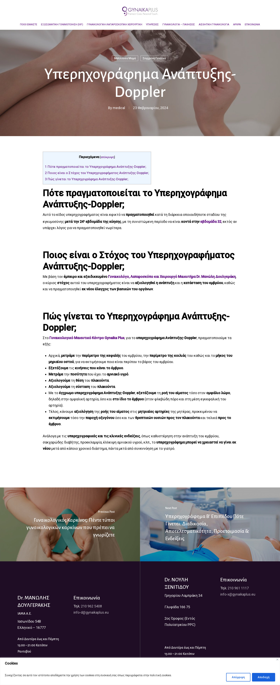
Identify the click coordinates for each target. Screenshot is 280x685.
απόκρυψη (107, 157)
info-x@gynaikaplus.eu (237, 594)
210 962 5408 (91, 606)
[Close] (277, 659)
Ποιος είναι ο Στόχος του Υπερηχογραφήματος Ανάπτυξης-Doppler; (97, 173)
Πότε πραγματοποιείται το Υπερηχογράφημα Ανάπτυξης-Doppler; (95, 167)
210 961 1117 (238, 588)
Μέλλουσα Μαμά (125, 58)
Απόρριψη (238, 677)
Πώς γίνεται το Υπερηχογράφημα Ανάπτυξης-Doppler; (86, 179)
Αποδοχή (264, 677)
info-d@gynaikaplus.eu (91, 612)
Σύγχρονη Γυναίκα (154, 58)
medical (119, 108)
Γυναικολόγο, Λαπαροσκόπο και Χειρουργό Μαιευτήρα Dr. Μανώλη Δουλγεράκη (172, 277)
